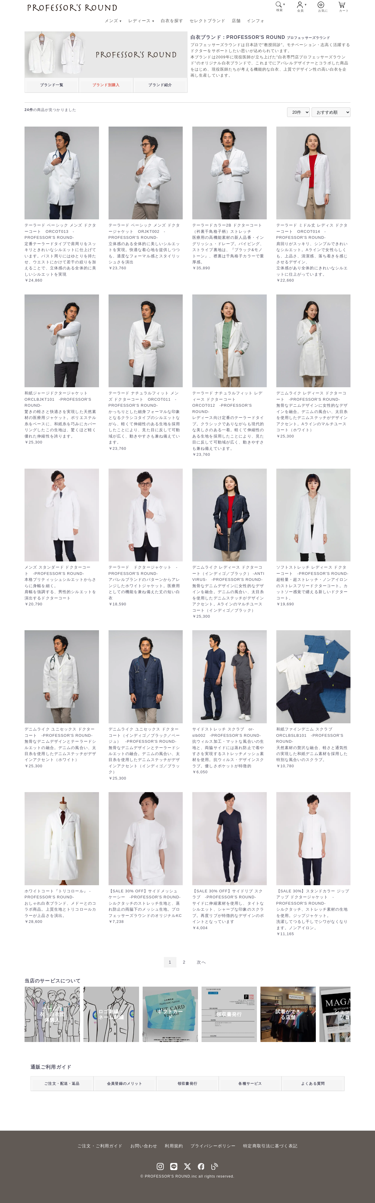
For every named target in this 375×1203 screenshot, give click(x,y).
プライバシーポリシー (213, 1145)
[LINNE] (173, 1165)
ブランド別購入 (106, 85)
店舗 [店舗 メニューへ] (236, 20)
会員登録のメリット (124, 1084)
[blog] (214, 1165)
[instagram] (160, 1165)
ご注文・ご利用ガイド (100, 1145)
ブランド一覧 (52, 85)
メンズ (113, 20)
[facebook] (201, 1165)
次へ (201, 962)
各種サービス (250, 1084)
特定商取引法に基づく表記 (270, 1145)
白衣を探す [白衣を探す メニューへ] (172, 20)
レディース (141, 20)
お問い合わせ (144, 1145)
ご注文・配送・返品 (62, 1084)
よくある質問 (313, 1084)
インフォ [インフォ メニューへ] (256, 20)
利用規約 (174, 1145)
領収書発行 (187, 1084)
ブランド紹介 (160, 85)
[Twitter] (187, 1165)
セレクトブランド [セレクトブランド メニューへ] (208, 20)
